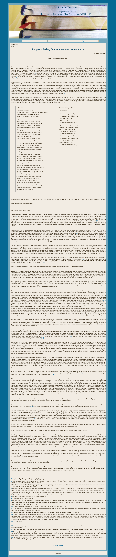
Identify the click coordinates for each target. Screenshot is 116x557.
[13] (70, 336)
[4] (64, 93)
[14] (42, 338)
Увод (34, 41)
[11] (104, 300)
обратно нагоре (58, 545)
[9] (83, 259)
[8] (77, 233)
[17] (31, 406)
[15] (81, 373)
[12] (39, 325)
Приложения (86, 41)
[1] (35, 73)
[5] (16, 216)
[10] (43, 262)
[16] (53, 374)
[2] (69, 74)
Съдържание (60, 41)
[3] (16, 78)
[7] (97, 221)
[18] (33, 418)
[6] (29, 221)
